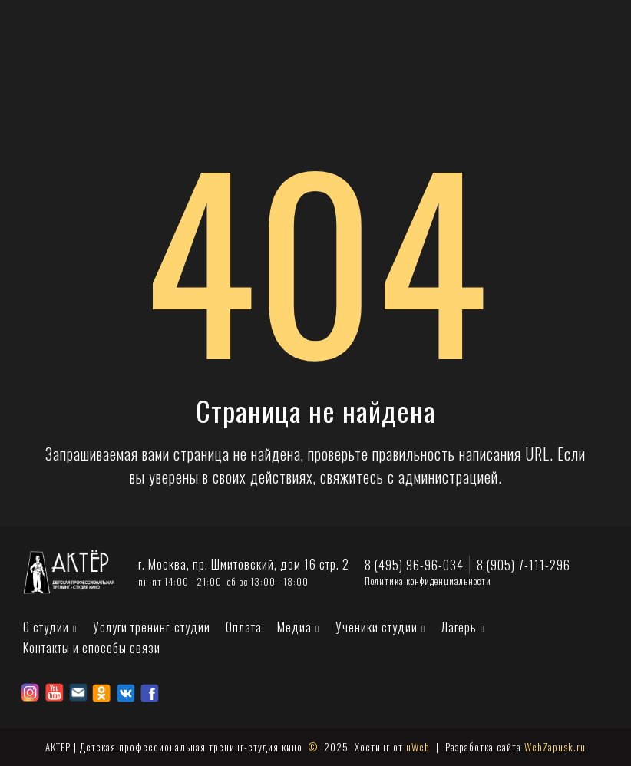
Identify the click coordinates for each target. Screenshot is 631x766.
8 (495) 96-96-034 (414, 565)
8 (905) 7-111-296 (523, 565)
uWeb (418, 746)
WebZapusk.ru (555, 746)
